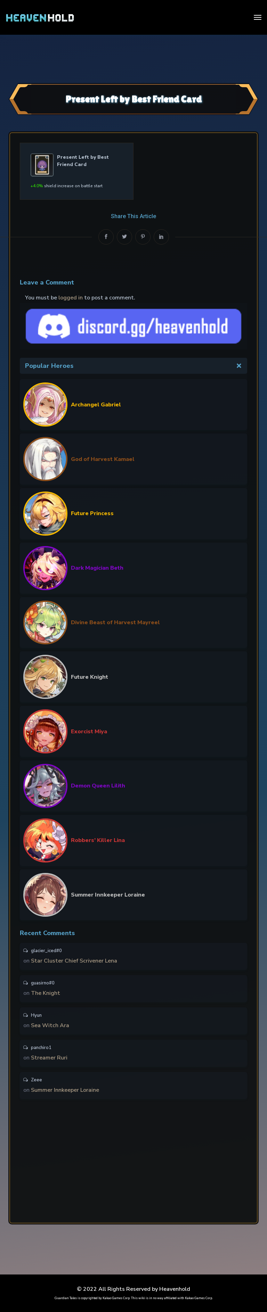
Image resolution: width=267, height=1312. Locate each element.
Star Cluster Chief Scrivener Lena (74, 961)
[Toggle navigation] (257, 17)
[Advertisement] (133, 58)
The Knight (45, 993)
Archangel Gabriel (96, 405)
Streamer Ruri (49, 1058)
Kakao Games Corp (116, 1298)
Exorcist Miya (89, 731)
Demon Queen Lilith (98, 786)
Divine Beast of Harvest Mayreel (115, 622)
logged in (70, 298)
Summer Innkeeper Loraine (108, 895)
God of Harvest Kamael (103, 459)
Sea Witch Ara (50, 1025)
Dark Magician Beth (97, 568)
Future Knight (89, 677)
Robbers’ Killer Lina (98, 840)
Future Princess (92, 513)
